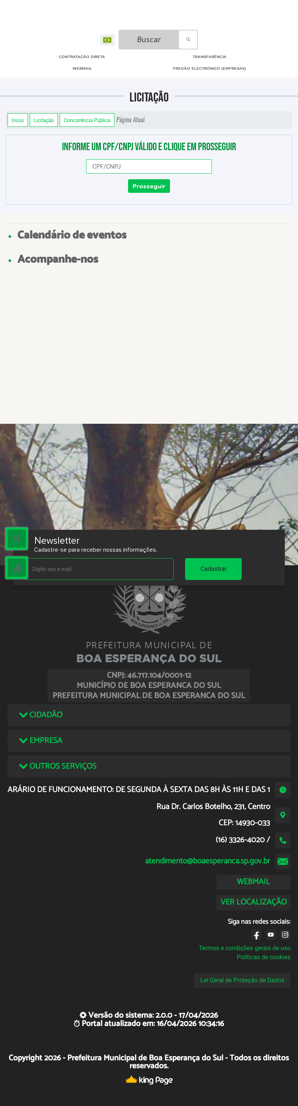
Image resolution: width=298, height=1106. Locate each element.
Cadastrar (214, 568)
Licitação (44, 120)
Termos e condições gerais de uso (244, 948)
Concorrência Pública (87, 120)
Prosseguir (149, 186)
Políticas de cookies (263, 957)
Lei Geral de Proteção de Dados (242, 980)
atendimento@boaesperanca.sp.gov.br (207, 861)
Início (18, 120)
